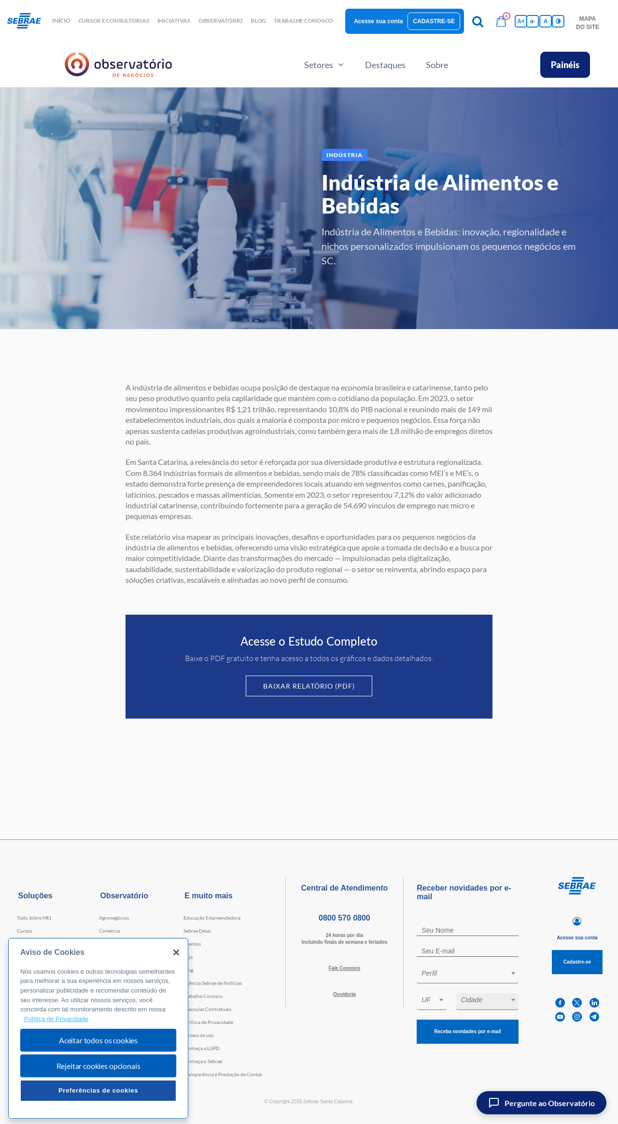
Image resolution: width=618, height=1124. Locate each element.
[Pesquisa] (478, 21)
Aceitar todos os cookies (98, 1040)
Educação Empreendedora (211, 918)
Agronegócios (114, 918)
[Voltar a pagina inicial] (27, 21)
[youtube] (560, 1017)
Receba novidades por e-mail (467, 1031)
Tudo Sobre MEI (34, 918)
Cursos (24, 931)
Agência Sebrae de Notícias (212, 983)
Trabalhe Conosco (203, 996)
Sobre (437, 64)
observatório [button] (220, 20)
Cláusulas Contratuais (207, 1009)
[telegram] (594, 1017)
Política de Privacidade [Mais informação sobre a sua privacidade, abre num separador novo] (56, 1019)
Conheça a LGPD (201, 1048)
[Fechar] (176, 952)
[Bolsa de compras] (501, 21)
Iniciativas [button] (174, 20)
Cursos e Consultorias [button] (114, 20)
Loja (188, 957)
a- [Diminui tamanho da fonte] (532, 21)
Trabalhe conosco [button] (303, 20)
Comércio (109, 931)
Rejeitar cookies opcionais (98, 1065)
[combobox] (468, 974)
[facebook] (560, 1003)
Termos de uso (198, 1035)
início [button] (61, 20)
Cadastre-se (434, 21)
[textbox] (472, 973)
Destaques (385, 64)
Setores (324, 64)
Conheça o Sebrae (202, 1061)
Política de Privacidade (208, 1022)
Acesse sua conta (378, 21)
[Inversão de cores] (558, 21)
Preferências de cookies (98, 1090)
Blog (188, 970)
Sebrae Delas (197, 931)
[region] (98, 1028)
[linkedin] (594, 1003)
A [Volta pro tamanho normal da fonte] (546, 21)
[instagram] (577, 1017)
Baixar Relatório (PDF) (309, 686)
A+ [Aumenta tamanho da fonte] (521, 21)
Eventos (192, 944)
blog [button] (258, 20)
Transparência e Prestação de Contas (222, 1074)
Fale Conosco (345, 968)
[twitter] (577, 1003)
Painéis (565, 64)
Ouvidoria (344, 994)
